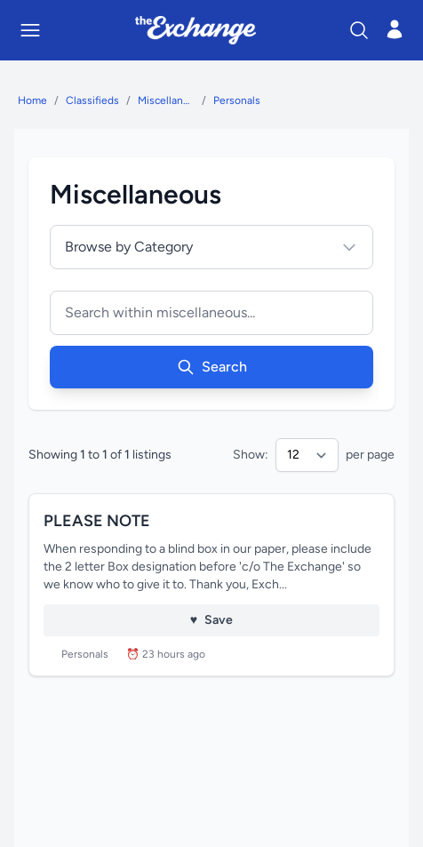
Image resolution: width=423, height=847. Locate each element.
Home (32, 100)
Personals (236, 100)
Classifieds (92, 100)
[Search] (359, 30)
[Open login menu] (394, 29)
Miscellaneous (166, 100)
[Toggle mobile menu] (30, 30)
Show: (250, 454)
